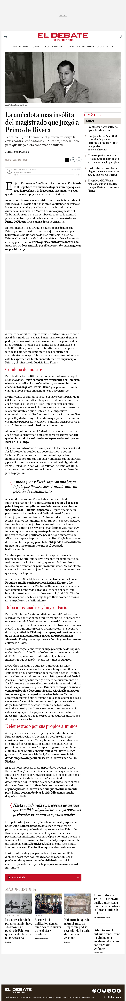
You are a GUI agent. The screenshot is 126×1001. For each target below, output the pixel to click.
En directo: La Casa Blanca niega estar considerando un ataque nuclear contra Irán (103, 171)
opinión (46, 47)
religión (90, 47)
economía (36, 47)
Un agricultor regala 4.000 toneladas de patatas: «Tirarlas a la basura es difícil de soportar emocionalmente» (103, 143)
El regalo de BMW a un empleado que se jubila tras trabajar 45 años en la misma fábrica (103, 185)
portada (17, 47)
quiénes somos (11, 998)
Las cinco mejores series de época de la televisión (103, 128)
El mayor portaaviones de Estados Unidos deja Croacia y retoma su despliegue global (104, 159)
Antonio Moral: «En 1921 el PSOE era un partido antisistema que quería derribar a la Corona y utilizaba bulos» (107, 904)
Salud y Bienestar (105, 47)
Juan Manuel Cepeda (17, 151)
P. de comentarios (87, 998)
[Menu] (5, 37)
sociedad (71, 47)
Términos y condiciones (42, 998)
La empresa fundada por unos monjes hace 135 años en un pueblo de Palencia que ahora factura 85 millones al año (18, 929)
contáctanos (25, 998)
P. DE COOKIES (72, 998)
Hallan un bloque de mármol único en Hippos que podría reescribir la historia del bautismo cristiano (77, 929)
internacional (58, 47)
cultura (81, 47)
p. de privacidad (59, 998)
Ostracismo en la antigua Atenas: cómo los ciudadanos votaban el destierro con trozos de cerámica (107, 939)
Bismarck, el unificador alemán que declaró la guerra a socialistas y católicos (48, 927)
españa (26, 47)
